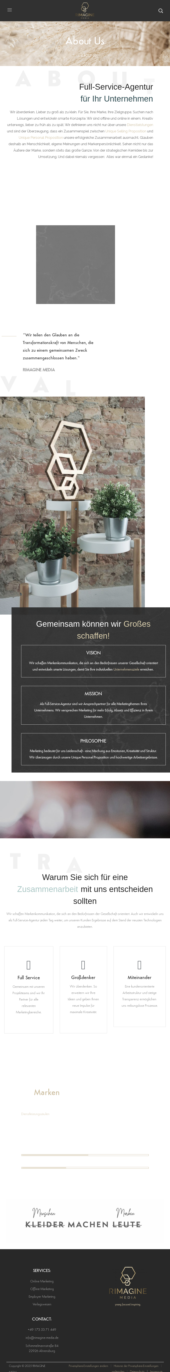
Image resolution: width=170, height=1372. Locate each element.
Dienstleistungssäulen (35, 1114)
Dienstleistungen (140, 125)
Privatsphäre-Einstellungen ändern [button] (88, 1366)
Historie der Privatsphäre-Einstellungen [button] (136, 1366)
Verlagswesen (42, 1304)
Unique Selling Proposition (125, 131)
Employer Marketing (42, 1297)
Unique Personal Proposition (41, 138)
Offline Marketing (42, 1289)
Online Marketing (42, 1281)
